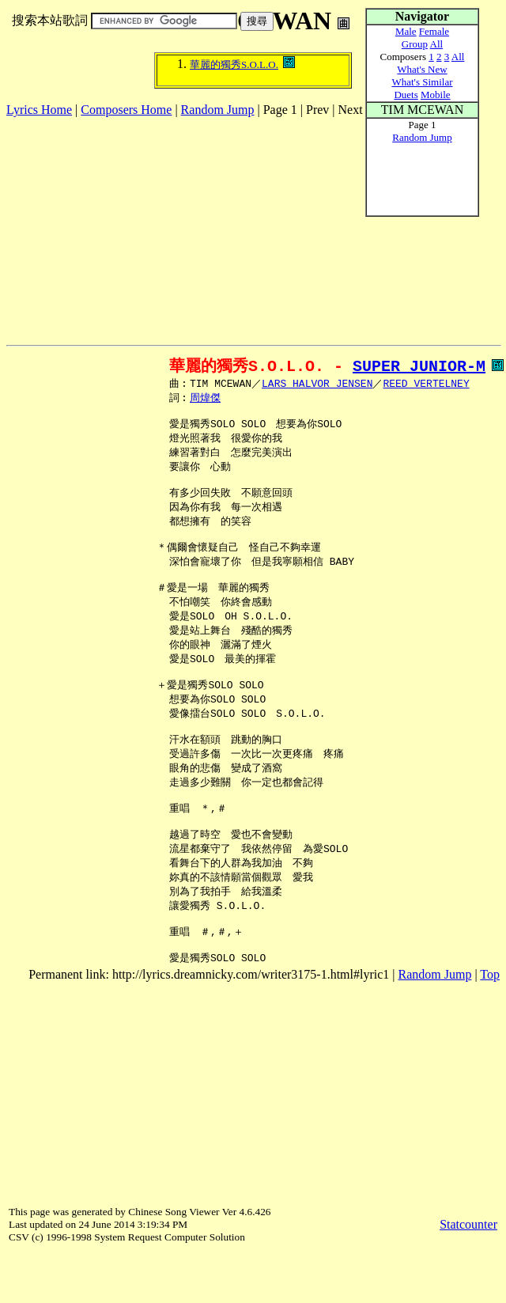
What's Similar (421, 82)
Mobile (436, 94)
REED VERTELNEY (426, 384)
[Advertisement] (191, 228)
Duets (405, 94)
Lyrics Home (39, 109)
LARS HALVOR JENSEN (317, 384)
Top (490, 1025)
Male (406, 31)
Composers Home (126, 109)
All (437, 44)
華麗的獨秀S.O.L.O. (234, 64)
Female (434, 31)
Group (415, 44)
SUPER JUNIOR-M (419, 366)
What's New (422, 69)
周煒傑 (205, 399)
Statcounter (468, 1275)
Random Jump (218, 109)
